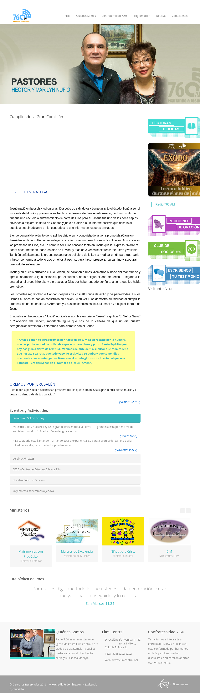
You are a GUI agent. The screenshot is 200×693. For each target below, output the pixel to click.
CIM (169, 551)
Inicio (67, 16)
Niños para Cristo (123, 551)
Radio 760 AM (165, 204)
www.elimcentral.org (125, 660)
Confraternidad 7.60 (114, 16)
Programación (141, 16)
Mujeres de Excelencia (77, 551)
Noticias (161, 16)
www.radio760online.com (65, 684)
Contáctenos (180, 16)
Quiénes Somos (86, 16)
